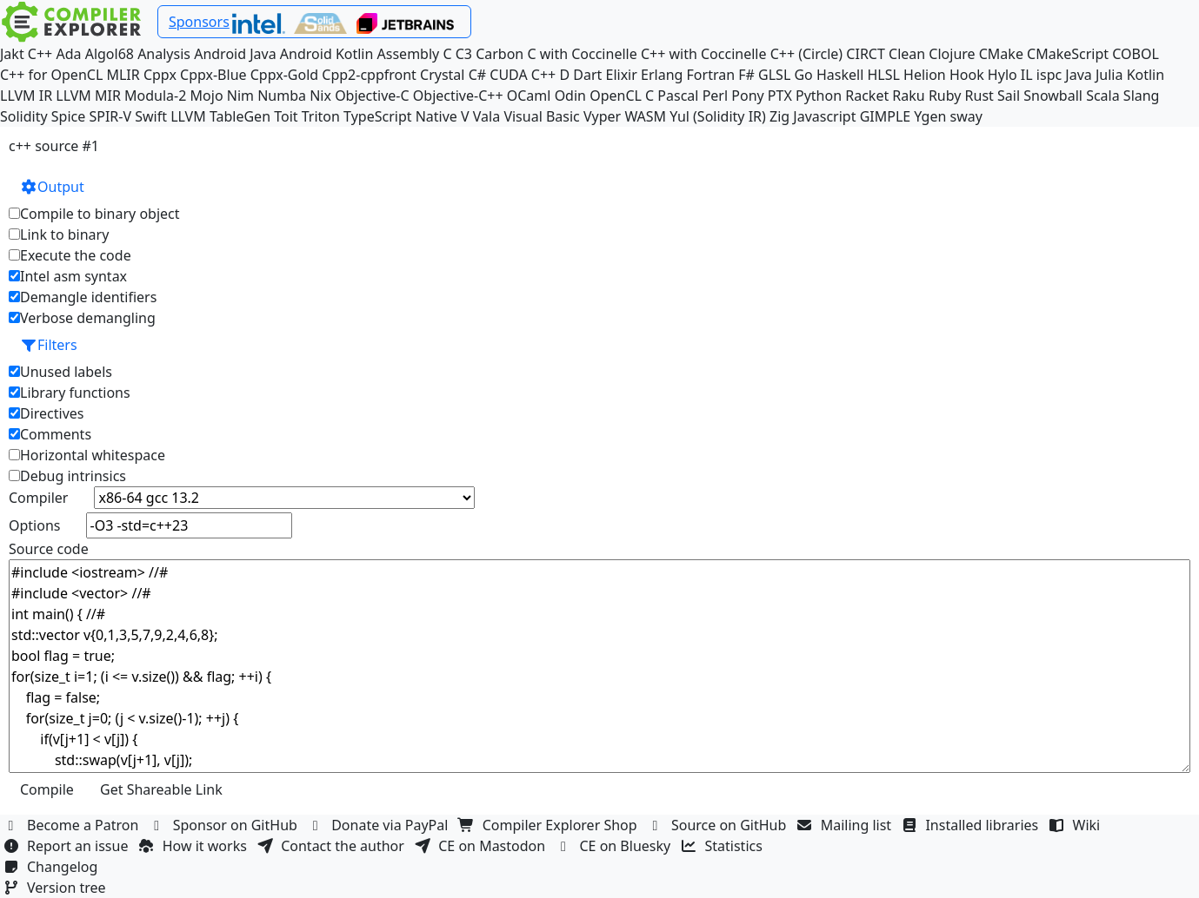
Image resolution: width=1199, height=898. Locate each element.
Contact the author (332, 845)
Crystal (442, 74)
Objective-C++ (458, 95)
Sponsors (199, 21)
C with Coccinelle (581, 53)
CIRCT (865, 53)
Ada (68, 53)
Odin (570, 95)
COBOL (1135, 53)
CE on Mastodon (481, 845)
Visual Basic (541, 116)
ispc (1049, 74)
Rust (979, 95)
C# (477, 74)
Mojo (206, 95)
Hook (966, 74)
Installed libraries (971, 825)
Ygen (930, 116)
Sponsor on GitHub (225, 825)
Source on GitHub (719, 825)
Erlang (662, 74)
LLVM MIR (88, 95)
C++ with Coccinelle (704, 53)
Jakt (12, 53)
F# (746, 74)
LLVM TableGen (220, 116)
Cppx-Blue (213, 74)
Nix (320, 95)
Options (34, 525)
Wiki (1077, 825)
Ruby (945, 95)
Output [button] (52, 186)
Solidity (24, 116)
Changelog (52, 866)
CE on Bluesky (614, 845)
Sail (1008, 95)
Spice (68, 116)
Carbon (499, 53)
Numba (281, 95)
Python (819, 95)
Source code (49, 548)
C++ (40, 53)
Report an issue (68, 845)
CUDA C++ (523, 74)
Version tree (56, 887)
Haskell (839, 74)
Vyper (602, 116)
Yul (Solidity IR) (717, 116)
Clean (907, 53)
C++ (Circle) (806, 53)
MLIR (122, 74)
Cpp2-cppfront (369, 74)
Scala (1103, 95)
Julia (1109, 74)
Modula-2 (155, 95)
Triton (321, 116)
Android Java (235, 53)
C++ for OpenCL (51, 74)
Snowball (1052, 95)
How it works (195, 845)
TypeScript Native (400, 116)
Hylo (1002, 74)
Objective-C (372, 95)
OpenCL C (622, 95)
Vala (486, 116)
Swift (151, 116)
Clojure (952, 53)
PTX (780, 95)
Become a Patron (73, 825)
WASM (645, 116)
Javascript (824, 116)
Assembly (408, 53)
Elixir (621, 74)
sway (966, 116)
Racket (867, 95)
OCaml (529, 95)
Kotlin (1146, 74)
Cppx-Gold (284, 74)
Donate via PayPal (380, 825)
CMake (1001, 53)
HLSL (883, 74)
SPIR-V (110, 116)
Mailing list (846, 825)
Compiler (38, 497)
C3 (464, 53)
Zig (779, 116)
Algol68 (109, 53)
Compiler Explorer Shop (550, 825)
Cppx (160, 74)
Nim (240, 95)
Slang (1141, 95)
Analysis (163, 53)
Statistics (724, 845)
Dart (587, 74)
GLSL (774, 74)
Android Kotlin (327, 53)
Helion (924, 74)
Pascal (677, 95)
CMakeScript (1068, 53)
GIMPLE (885, 116)
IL (1027, 74)
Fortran (711, 74)
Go (803, 74)
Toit (285, 116)
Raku (908, 95)
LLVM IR (26, 95)
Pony (747, 95)
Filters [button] (48, 344)
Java (1078, 74)
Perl (715, 95)
